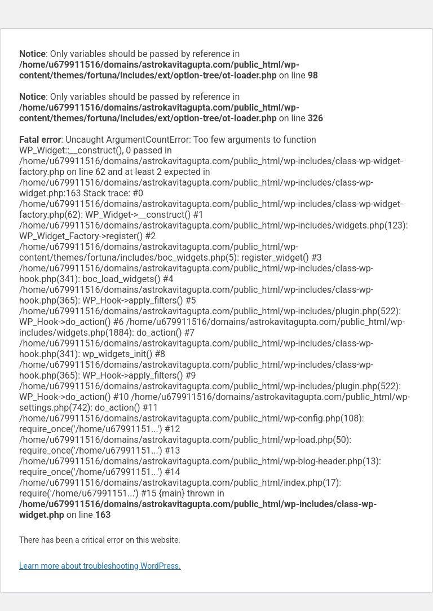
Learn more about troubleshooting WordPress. (100, 565)
